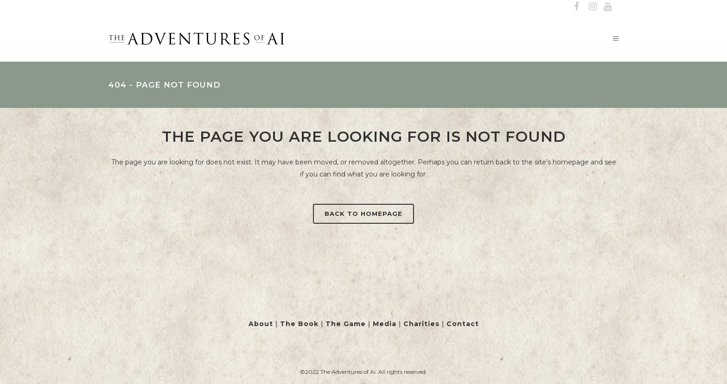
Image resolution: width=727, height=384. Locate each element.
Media (384, 324)
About (261, 324)
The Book (299, 324)
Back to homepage (363, 213)
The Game (345, 324)
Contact (462, 324)
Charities (421, 324)
